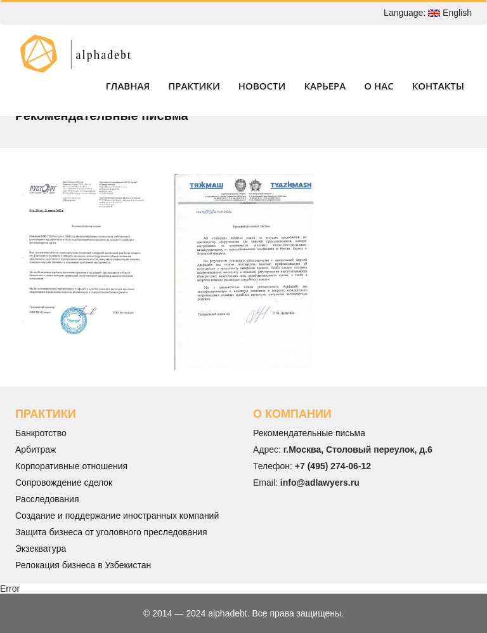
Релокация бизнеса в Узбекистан (83, 565)
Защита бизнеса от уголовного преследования (111, 532)
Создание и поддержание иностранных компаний (117, 515)
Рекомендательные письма (309, 433)
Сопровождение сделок (63, 482)
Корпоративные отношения (71, 466)
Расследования (47, 499)
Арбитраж (35, 449)
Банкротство (41, 433)
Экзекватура (40, 548)
